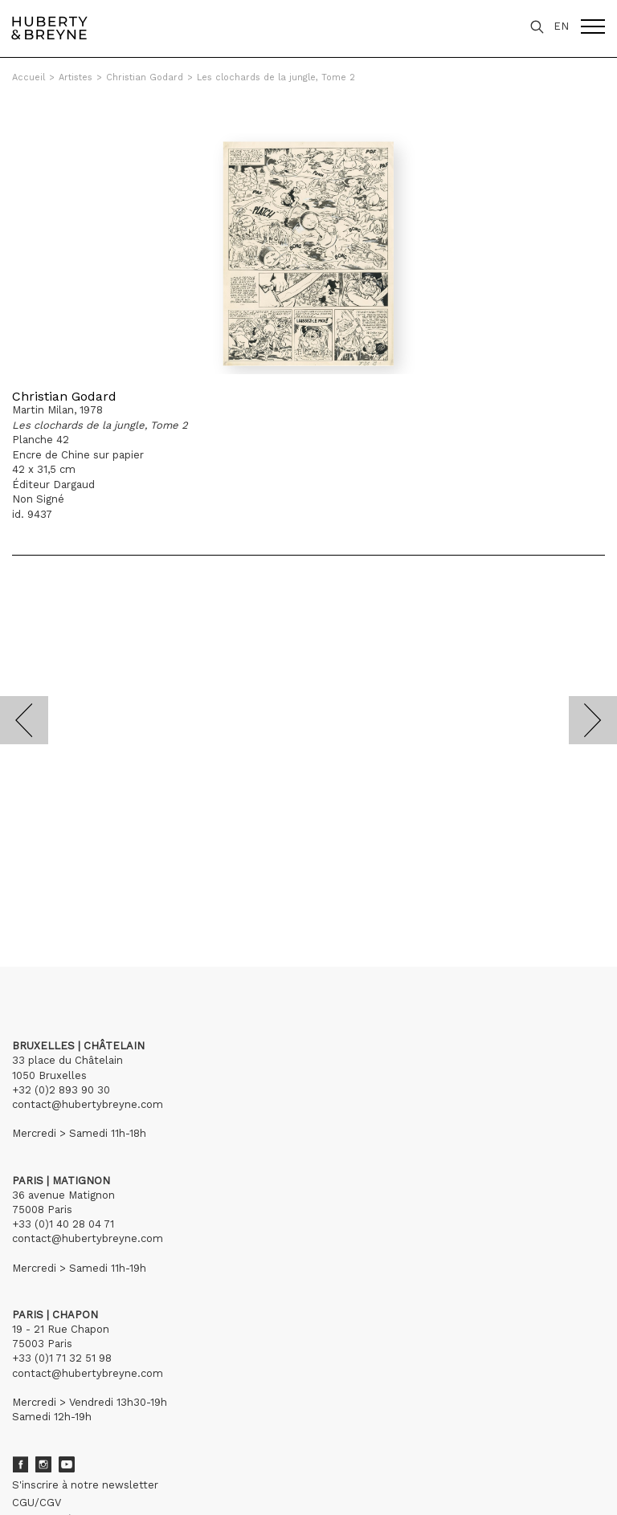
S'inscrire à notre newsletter (85, 1485)
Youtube (67, 1464)
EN (561, 26)
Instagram (43, 1464)
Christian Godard (144, 77)
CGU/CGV (36, 1503)
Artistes (75, 77)
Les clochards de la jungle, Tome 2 (276, 77)
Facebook (20, 1464)
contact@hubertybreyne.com (87, 1104)
